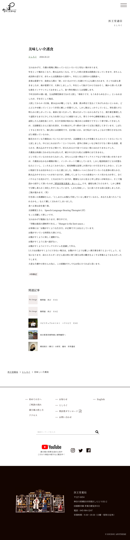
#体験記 (33, 274)
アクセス (33, 415)
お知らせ (63, 399)
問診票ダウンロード (70, 411)
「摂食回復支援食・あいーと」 (67, 183)
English (101, 399)
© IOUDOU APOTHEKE (115, 534)
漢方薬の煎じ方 (36, 409)
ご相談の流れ (35, 404)
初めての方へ (35, 399)
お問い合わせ (65, 417)
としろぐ (32, 56)
